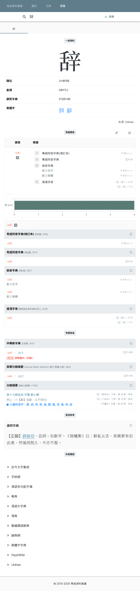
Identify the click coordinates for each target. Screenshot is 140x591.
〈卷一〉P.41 (126, 182)
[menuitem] (70, 467)
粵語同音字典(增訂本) (56, 153)
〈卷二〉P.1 (126, 186)
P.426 (129, 352)
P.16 (130, 159)
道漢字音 (47, 182)
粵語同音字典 (50, 159)
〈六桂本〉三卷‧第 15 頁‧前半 (116, 399)
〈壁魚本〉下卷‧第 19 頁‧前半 (116, 394)
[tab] (14, 28)
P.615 (129, 376)
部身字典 (47, 165)
